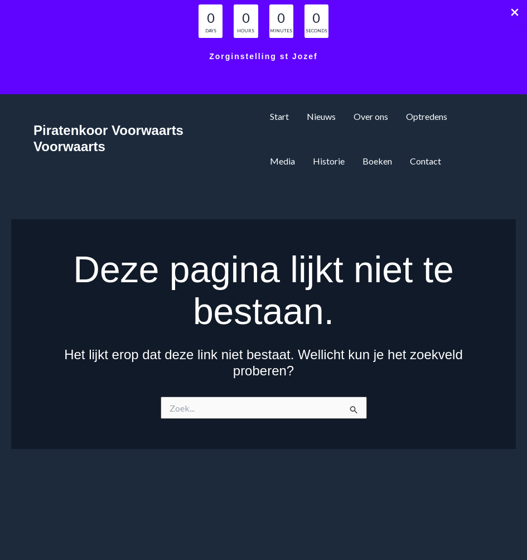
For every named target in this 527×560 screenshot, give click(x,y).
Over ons (371, 116)
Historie (329, 161)
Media (282, 161)
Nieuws (321, 116)
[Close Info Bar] (514, 13)
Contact (425, 161)
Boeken (377, 161)
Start (279, 116)
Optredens (426, 116)
